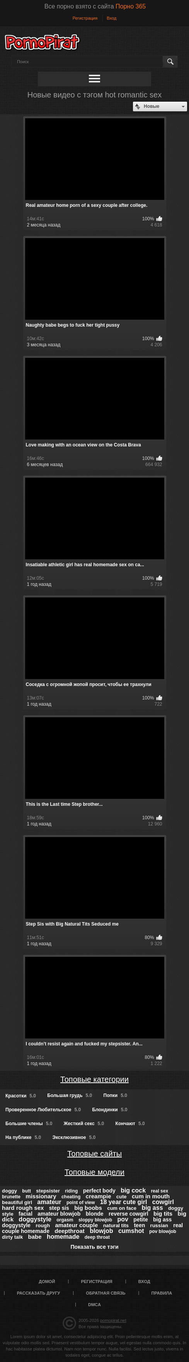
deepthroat (69, 1231)
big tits (162, 1213)
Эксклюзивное (73, 1137)
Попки (115, 1095)
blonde (95, 1214)
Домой (47, 1281)
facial (25, 1214)
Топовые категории (94, 1079)
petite (140, 1219)
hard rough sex (23, 1207)
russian (159, 1225)
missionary (41, 1196)
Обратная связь (105, 1293)
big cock (133, 1190)
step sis (59, 1208)
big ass (152, 1207)
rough (43, 1225)
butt (26, 1191)
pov (122, 1219)
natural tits (116, 1225)
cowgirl (163, 1202)
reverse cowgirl (128, 1214)
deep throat (97, 1237)
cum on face (121, 1208)
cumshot (131, 1231)
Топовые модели (94, 1172)
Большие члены (28, 1123)
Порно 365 (131, 6)
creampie (98, 1196)
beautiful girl (17, 1202)
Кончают (130, 1123)
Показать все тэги (94, 1247)
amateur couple (76, 1225)
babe (35, 1236)
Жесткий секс (84, 1123)
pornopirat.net (113, 1320)
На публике (23, 1137)
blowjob (101, 1231)
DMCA (94, 1304)
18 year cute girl (123, 1202)
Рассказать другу (38, 1293)
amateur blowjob (58, 1214)
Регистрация (85, 18)
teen (139, 1225)
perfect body (99, 1191)
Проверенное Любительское (43, 1109)
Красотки (20, 1096)
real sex (159, 1191)
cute (121, 1196)
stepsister (48, 1191)
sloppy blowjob (95, 1220)
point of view (80, 1202)
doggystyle (35, 1219)
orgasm (64, 1220)
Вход (111, 18)
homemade (63, 1236)
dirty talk (12, 1237)
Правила (162, 1293)
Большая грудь (69, 1095)
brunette (11, 1196)
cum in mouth (151, 1196)
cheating (70, 1196)
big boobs (88, 1207)
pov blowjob (162, 1231)
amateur (49, 1202)
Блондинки (109, 1109)
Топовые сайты (94, 1153)
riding (71, 1191)
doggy (9, 1191)
